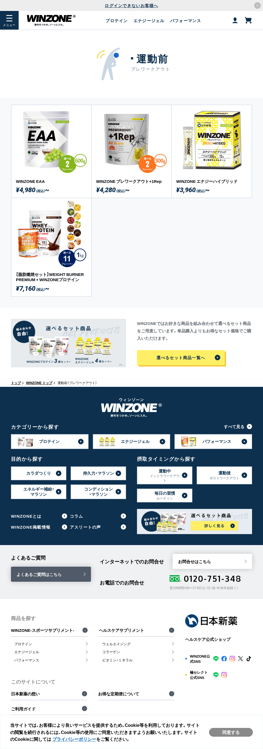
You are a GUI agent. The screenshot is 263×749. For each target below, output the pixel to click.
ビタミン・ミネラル (117, 659)
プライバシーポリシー (79, 738)
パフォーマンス (26, 659)
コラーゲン (111, 651)
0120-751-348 (206, 578)
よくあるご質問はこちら (39, 574)
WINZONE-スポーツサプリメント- (42, 630)
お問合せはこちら (194, 561)
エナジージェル (26, 651)
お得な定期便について (118, 694)
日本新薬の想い (25, 694)
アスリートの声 (85, 527)
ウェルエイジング (116, 643)
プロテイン (23, 643)
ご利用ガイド (23, 709)
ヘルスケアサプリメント (121, 630)
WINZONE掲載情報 (30, 527)
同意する (230, 731)
